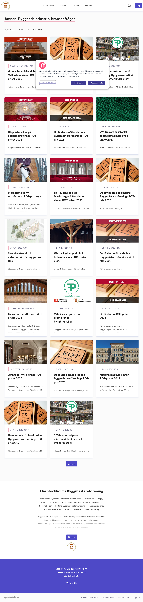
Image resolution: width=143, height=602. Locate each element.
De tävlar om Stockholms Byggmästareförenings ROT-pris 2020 (71, 378)
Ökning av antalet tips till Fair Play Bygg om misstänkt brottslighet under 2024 (117, 75)
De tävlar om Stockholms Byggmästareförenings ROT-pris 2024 (71, 135)
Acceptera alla (97, 83)
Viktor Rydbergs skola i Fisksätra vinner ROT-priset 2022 (71, 257)
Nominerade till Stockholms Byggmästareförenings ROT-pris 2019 (25, 439)
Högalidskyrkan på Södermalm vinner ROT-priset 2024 (22, 135)
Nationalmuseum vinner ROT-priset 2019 (114, 376)
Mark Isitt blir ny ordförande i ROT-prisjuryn (24, 194)
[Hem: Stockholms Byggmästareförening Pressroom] (5, 5)
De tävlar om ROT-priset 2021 (115, 315)
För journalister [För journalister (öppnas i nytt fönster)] (108, 597)
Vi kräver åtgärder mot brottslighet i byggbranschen (68, 317)
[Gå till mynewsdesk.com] (11, 597)
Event (77, 5)
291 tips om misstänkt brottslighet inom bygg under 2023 (114, 135)
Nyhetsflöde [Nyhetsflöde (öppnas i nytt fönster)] (123, 597)
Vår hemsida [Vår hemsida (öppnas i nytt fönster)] (71, 583)
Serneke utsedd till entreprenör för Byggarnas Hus (24, 257)
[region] (72, 74)
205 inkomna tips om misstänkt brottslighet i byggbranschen (68, 439)
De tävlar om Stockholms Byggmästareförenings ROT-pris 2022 (117, 257)
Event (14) (37, 29)
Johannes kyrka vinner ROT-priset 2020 (25, 376)
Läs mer (71, 537)
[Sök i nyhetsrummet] (129, 5)
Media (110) (24, 29)
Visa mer (71, 464)
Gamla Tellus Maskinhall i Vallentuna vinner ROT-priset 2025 (23, 75)
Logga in (136, 597)
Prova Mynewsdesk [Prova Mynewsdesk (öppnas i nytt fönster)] (89, 597)
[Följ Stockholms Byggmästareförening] (138, 5)
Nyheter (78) (9, 29)
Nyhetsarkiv (48, 5)
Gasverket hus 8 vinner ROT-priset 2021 (25, 315)
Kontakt (88, 5)
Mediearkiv (64, 5)
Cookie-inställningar (47, 83)
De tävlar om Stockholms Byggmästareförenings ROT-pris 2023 (117, 196)
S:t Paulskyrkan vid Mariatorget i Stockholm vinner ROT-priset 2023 (69, 196)
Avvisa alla (78, 83)
